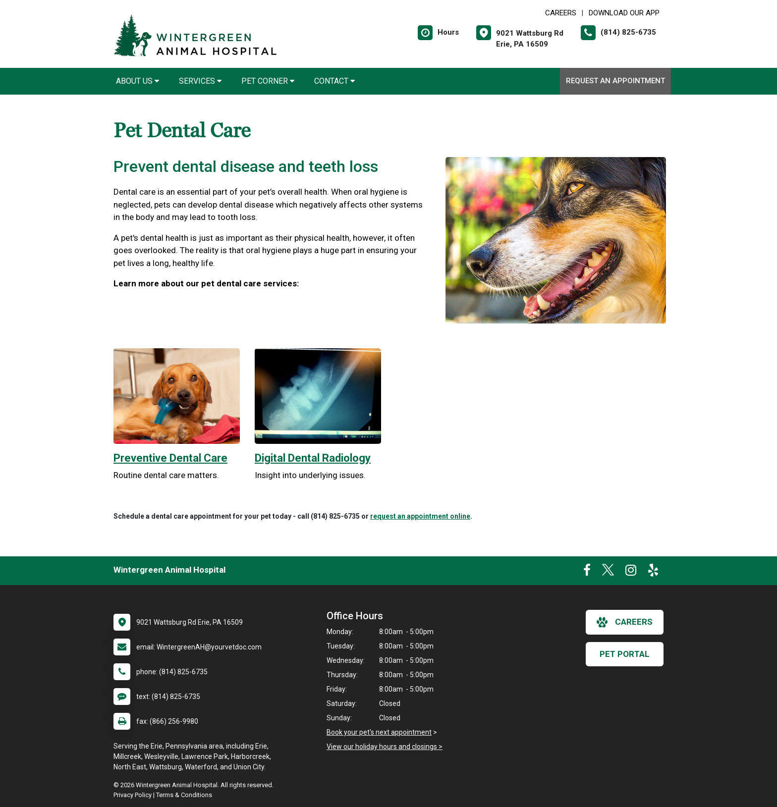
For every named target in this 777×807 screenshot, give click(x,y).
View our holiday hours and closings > (385, 747)
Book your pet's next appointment (379, 732)
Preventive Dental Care (170, 458)
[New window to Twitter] (608, 572)
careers (625, 622)
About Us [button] (137, 81)
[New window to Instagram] (630, 572)
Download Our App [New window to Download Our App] (624, 12)
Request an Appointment (615, 80)
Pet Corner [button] (267, 81)
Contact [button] (334, 81)
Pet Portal (625, 654)
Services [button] (200, 81)
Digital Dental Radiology (313, 458)
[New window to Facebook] (587, 572)
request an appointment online (420, 516)
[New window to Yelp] (653, 572)
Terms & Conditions (184, 795)
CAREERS (560, 12)
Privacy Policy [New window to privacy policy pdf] (132, 795)
